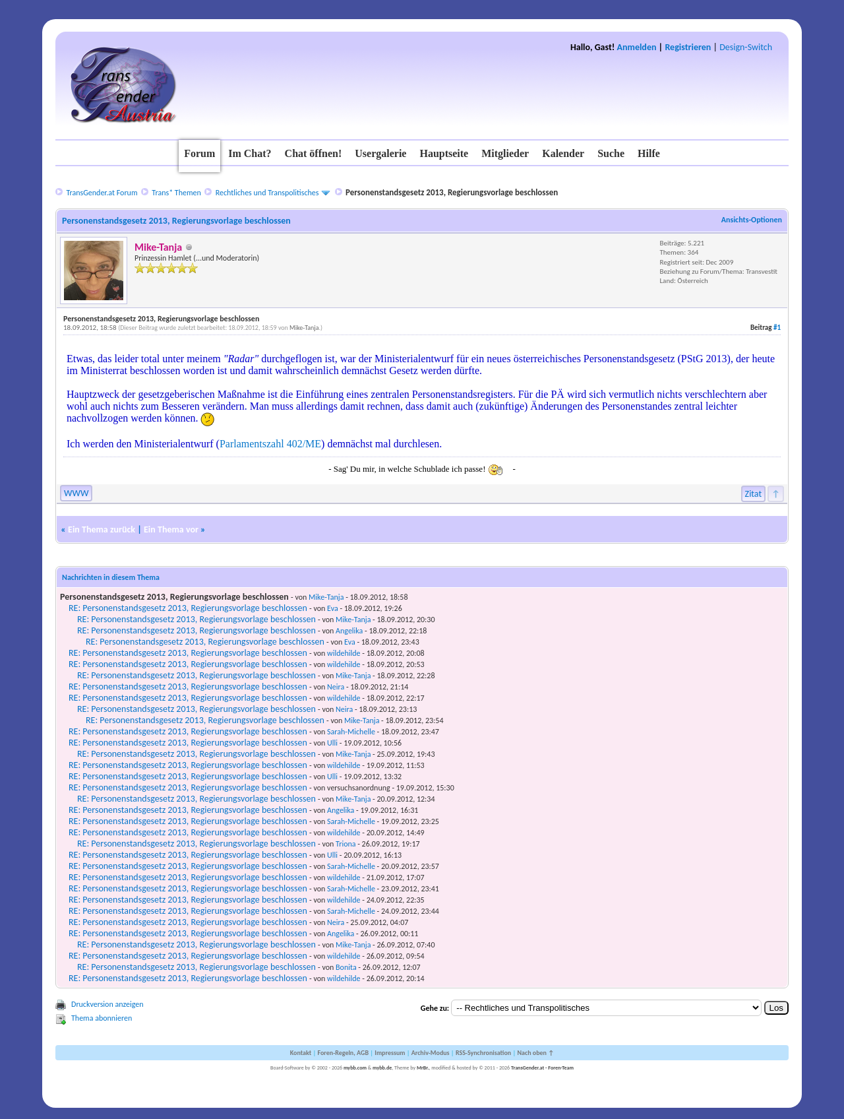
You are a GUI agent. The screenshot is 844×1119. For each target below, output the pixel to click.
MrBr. (423, 1067)
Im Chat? (249, 153)
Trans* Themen (176, 192)
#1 (777, 327)
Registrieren (688, 47)
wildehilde (343, 653)
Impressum (390, 1052)
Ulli (332, 743)
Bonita (346, 967)
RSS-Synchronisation (483, 1052)
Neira (335, 686)
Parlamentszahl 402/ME (270, 443)
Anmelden (637, 47)
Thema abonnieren (101, 1018)
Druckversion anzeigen (107, 1004)
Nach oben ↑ (535, 1052)
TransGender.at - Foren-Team (542, 1067)
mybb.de (382, 1067)
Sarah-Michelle (351, 731)
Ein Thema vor (171, 529)
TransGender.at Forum (101, 192)
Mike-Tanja (303, 327)
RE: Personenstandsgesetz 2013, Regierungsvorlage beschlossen (188, 608)
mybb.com (355, 1067)
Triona (345, 843)
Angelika (349, 630)
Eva (332, 608)
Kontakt (300, 1052)
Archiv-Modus (430, 1052)
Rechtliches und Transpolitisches (267, 192)
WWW (76, 493)
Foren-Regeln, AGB (343, 1052)
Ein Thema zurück (101, 529)
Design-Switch (745, 47)
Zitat (753, 493)
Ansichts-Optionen (751, 219)
